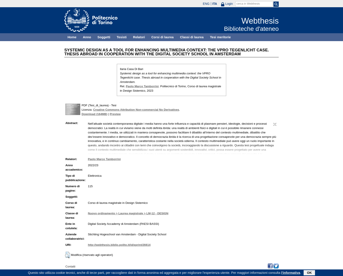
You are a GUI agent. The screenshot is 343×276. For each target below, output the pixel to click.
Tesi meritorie (220, 37)
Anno (87, 37)
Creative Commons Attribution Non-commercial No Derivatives (136, 109)
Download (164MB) (94, 114)
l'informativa (290, 273)
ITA (214, 3)
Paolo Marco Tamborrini (142, 86)
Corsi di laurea (162, 37)
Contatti (70, 266)
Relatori (139, 37)
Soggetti (103, 37)
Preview (115, 114)
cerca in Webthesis (248, 3)
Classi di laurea (192, 37)
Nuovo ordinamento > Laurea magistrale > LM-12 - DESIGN (128, 213)
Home (72, 37)
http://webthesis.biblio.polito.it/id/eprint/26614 (119, 244)
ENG (206, 3)
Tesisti (121, 37)
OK (309, 273)
